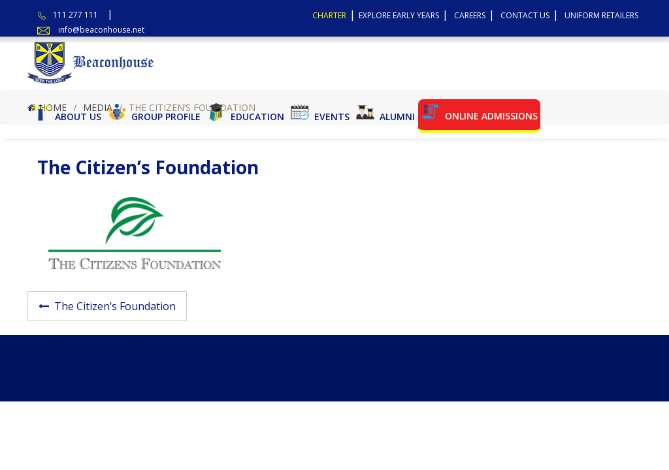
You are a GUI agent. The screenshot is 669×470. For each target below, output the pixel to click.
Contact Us (524, 15)
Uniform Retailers (601, 15)
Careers (469, 15)
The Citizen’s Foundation (115, 306)
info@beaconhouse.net (101, 29)
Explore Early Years (399, 15)
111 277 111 (75, 14)
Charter (329, 15)
